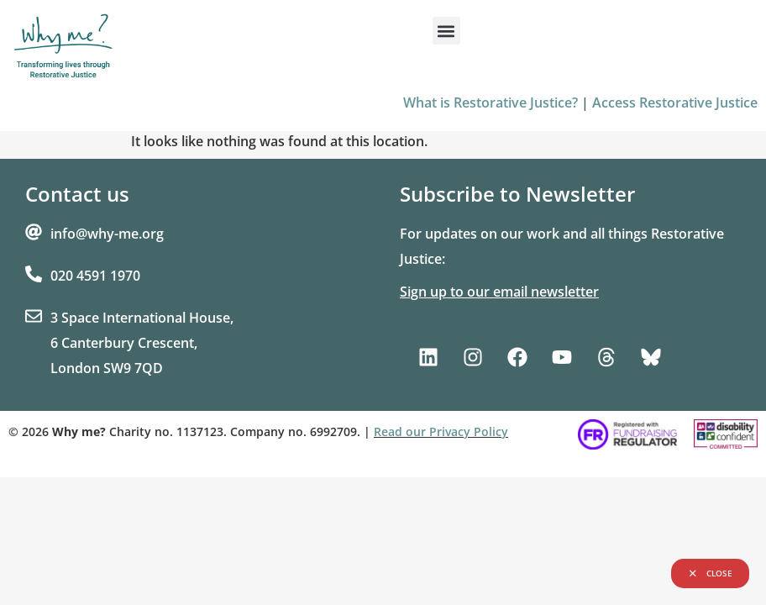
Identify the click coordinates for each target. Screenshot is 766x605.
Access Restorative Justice (675, 102)
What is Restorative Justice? (490, 102)
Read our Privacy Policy (441, 431)
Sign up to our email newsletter (499, 291)
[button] (446, 31)
